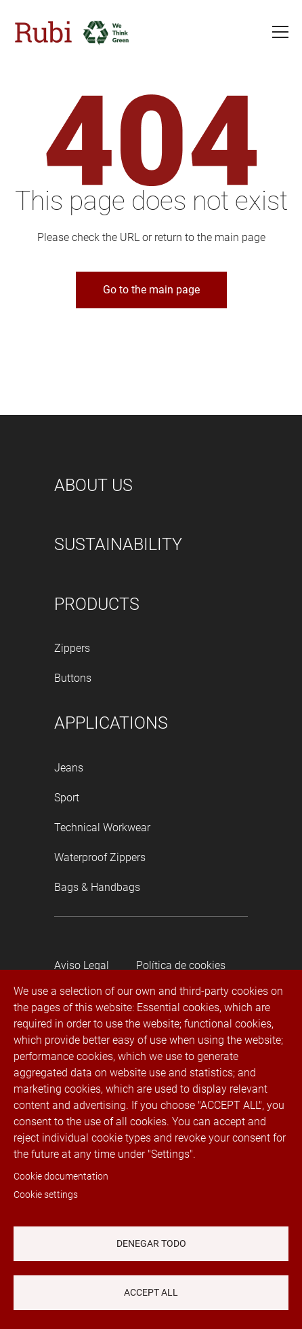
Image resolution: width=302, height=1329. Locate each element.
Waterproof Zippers (100, 857)
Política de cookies (180, 965)
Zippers (72, 648)
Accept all (151, 1292)
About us (93, 485)
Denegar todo (151, 1243)
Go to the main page (151, 289)
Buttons (72, 678)
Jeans (68, 767)
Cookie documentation (61, 1176)
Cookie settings (46, 1194)
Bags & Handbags (97, 887)
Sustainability (118, 544)
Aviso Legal (81, 965)
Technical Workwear (102, 827)
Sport (66, 797)
